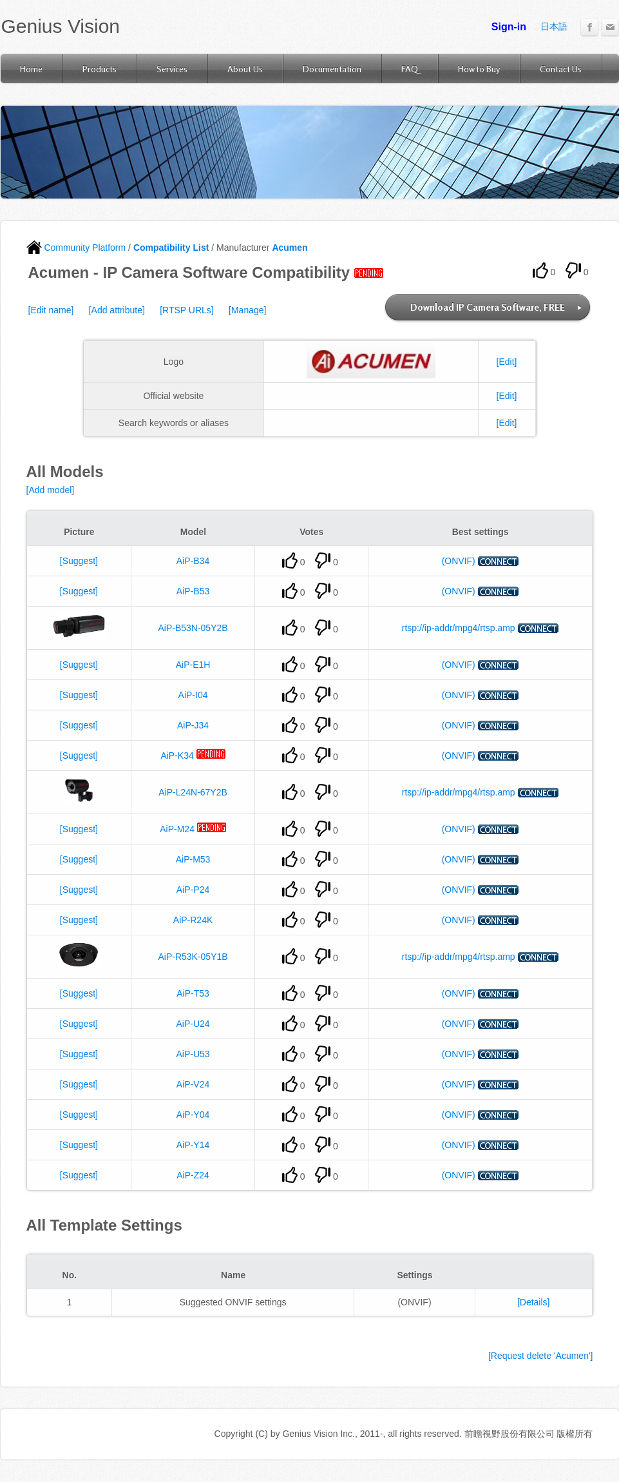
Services (172, 68)
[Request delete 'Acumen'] (540, 1355)
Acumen (289, 247)
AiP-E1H (193, 664)
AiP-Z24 (192, 1175)
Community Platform (76, 247)
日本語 (553, 26)
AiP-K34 (176, 755)
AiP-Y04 (192, 1114)
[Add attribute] (117, 310)
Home (31, 68)
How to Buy (479, 68)
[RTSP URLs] (187, 310)
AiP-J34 (193, 725)
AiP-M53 (193, 859)
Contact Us (561, 68)
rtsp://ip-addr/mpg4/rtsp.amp (458, 628)
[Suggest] (79, 561)
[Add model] (50, 490)
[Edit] (507, 361)
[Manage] (247, 310)
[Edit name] (51, 310)
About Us (245, 68)
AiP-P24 (192, 889)
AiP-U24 (192, 1024)
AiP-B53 (192, 591)
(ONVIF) (458, 561)
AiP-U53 (192, 1054)
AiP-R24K (193, 920)
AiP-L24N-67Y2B (192, 792)
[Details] (533, 1302)
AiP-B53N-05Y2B (192, 628)
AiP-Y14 (192, 1145)
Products (99, 68)
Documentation (332, 68)
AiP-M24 (177, 829)
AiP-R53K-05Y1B (192, 956)
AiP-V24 (192, 1084)
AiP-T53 (192, 993)
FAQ (409, 68)
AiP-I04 (193, 695)
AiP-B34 (192, 561)
